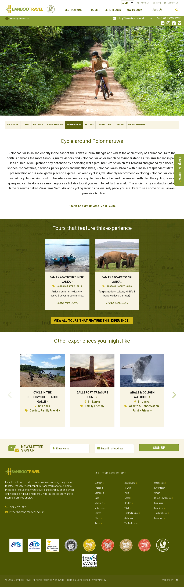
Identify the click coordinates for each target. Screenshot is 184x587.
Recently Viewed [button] (15, 18)
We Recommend (137, 124)
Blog (158, 3)
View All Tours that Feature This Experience (91, 320)
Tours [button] (93, 10)
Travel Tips (104, 124)
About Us (145, 3)
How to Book (133, 10)
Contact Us (173, 3)
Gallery (120, 124)
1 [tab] (87, 110)
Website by (170, 579)
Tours (26, 124)
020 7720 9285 (171, 18)
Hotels (89, 124)
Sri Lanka (13, 124)
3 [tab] (96, 110)
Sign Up (159, 447)
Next (179, 71)
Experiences (113, 10)
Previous (4, 71)
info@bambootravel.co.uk (134, 18)
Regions (38, 124)
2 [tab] (92, 110)
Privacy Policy (98, 579)
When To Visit (55, 124)
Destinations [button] (73, 10)
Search (176, 10)
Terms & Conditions (78, 579)
